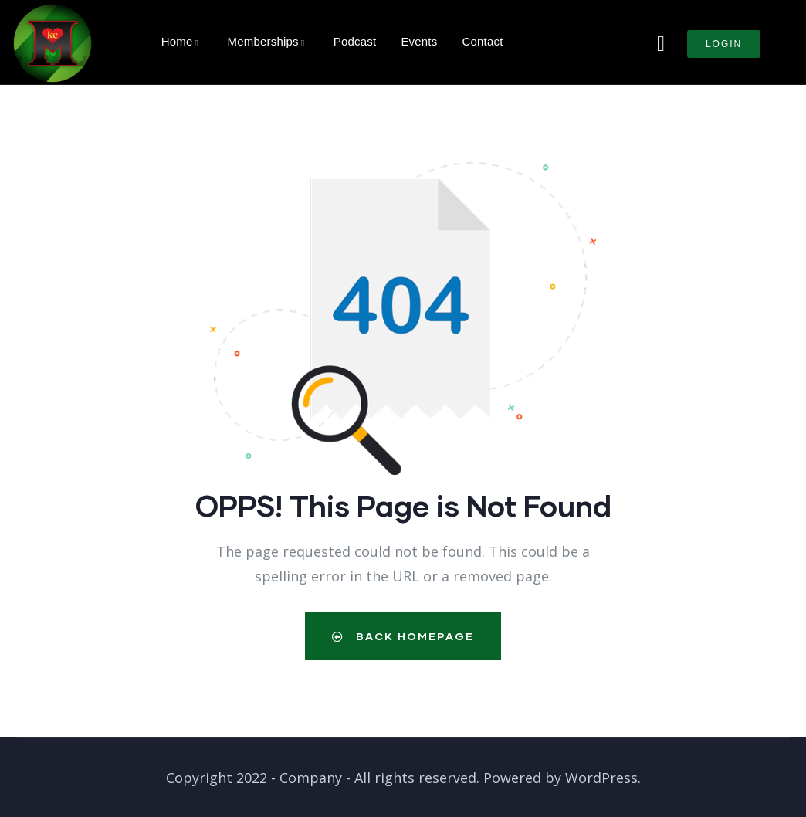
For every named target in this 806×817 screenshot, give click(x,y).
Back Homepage (403, 635)
